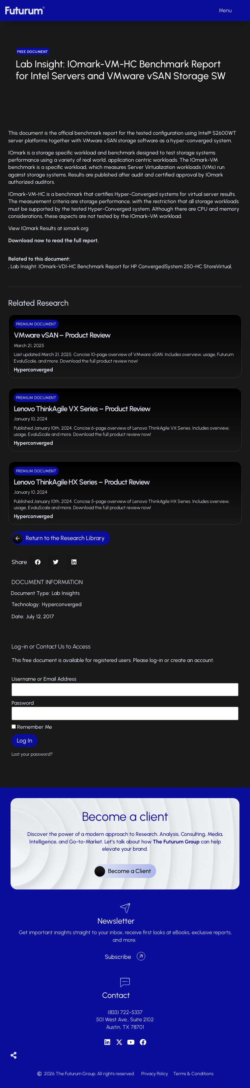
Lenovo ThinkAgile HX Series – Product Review (82, 482)
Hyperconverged (33, 370)
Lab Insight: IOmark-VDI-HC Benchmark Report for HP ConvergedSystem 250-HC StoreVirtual (121, 266)
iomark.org (76, 228)
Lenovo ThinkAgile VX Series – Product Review (82, 408)
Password (23, 703)
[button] (37, 562)
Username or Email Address (44, 679)
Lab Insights (66, 593)
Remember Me (32, 727)
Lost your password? (32, 754)
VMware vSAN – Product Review (62, 335)
